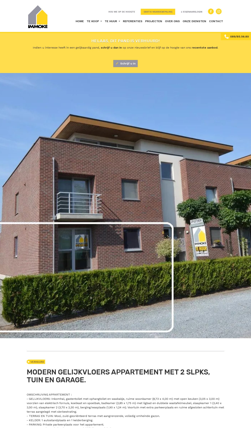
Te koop (93, 21)
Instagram (219, 11)
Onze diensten (194, 21)
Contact (216, 21)
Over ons (172, 21)
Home (80, 21)
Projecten (153, 21)
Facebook (211, 11)
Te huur (111, 21)
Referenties (132, 21)
